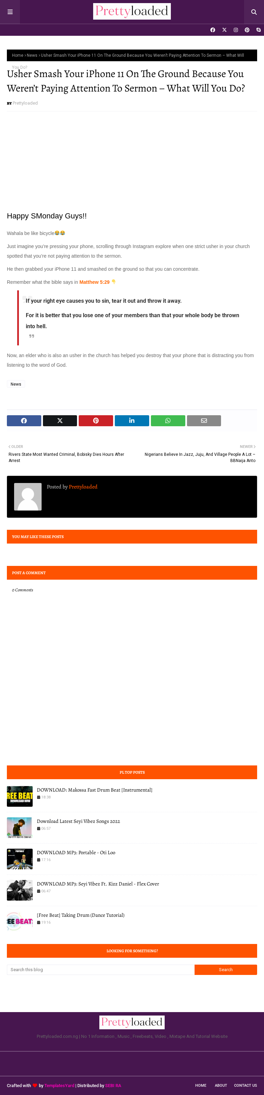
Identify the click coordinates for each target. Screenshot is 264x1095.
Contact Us (245, 1085)
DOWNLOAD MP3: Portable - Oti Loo (76, 852)
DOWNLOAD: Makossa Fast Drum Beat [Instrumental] (95, 789)
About (221, 1085)
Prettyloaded (25, 103)
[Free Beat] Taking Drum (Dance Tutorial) (80, 915)
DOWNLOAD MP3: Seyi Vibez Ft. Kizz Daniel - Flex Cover (98, 883)
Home (17, 55)
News (32, 55)
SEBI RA (113, 1085)
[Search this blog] (101, 970)
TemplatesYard (59, 1085)
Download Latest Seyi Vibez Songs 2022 (78, 821)
